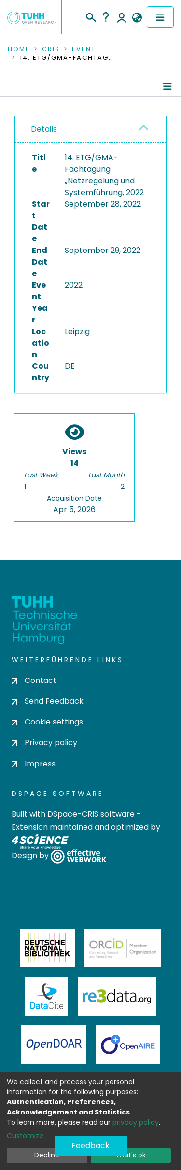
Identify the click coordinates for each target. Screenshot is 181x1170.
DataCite (46, 996)
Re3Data (117, 996)
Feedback (90, 1145)
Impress (34, 763)
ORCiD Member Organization (123, 948)
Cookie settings (47, 721)
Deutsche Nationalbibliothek (47, 947)
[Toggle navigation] (160, 17)
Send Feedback (48, 701)
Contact (34, 680)
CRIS (51, 49)
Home (19, 49)
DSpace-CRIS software (91, 814)
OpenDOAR (54, 1044)
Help (105, 17)
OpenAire (128, 1044)
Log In (121, 17)
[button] (137, 18)
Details (44, 129)
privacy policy (135, 1122)
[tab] (90, 129)
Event (84, 49)
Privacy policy (44, 742)
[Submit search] (90, 16)
